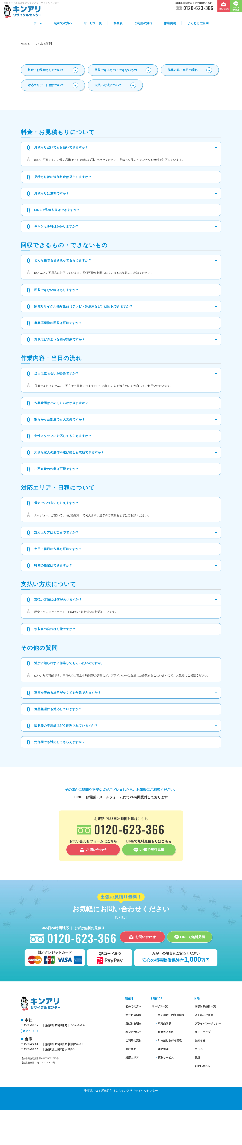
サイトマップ (203, 1067)
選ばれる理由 (133, 1058)
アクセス (30, 1066)
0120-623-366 (198, 8)
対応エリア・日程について (46, 120)
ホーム (38, 23)
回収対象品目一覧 (205, 1041)
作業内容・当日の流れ (183, 105)
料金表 (118, 23)
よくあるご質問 (198, 23)
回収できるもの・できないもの (116, 105)
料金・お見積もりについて (46, 105)
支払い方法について (108, 120)
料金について (133, 1067)
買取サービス (166, 1092)
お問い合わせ (203, 1101)
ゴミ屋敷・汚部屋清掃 (171, 1050)
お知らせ (200, 1075)
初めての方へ (63, 23)
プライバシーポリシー (208, 1058)
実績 (197, 1092)
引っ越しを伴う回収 (170, 1075)
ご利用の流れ (143, 23)
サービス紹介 (133, 1050)
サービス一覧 (93, 23)
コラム (199, 1084)
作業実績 (170, 23)
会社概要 (131, 1084)
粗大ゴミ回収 (166, 1067)
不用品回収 (164, 1058)
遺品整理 (163, 1084)
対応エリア (132, 1092)
